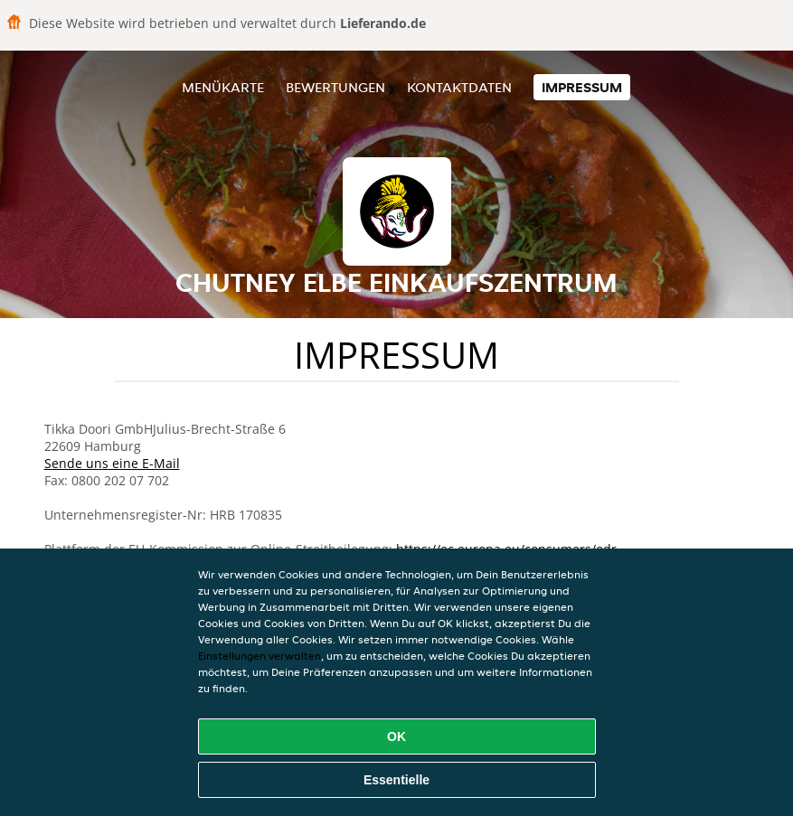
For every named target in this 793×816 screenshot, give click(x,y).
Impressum (582, 87)
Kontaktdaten (459, 87)
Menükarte (223, 87)
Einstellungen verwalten (259, 655)
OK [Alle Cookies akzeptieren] (396, 736)
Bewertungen (335, 87)
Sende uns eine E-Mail (112, 463)
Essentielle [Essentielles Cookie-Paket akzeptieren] (396, 780)
